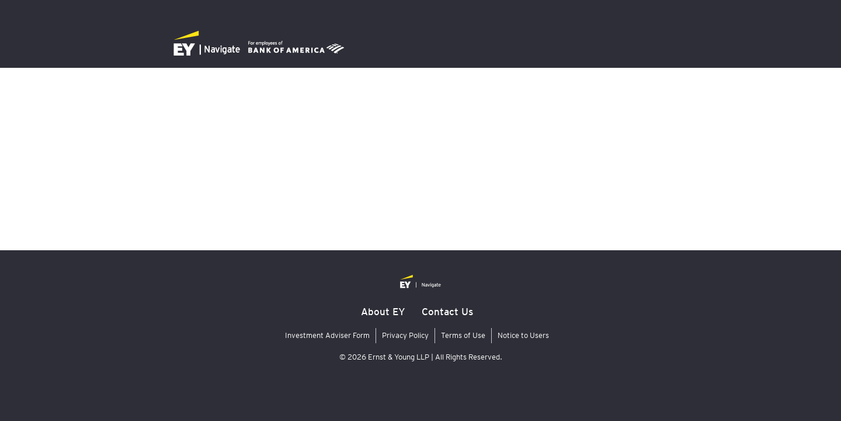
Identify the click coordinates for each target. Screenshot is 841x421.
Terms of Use (463, 335)
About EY (383, 312)
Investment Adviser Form (327, 335)
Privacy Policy (405, 335)
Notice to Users (523, 335)
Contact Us (447, 312)
